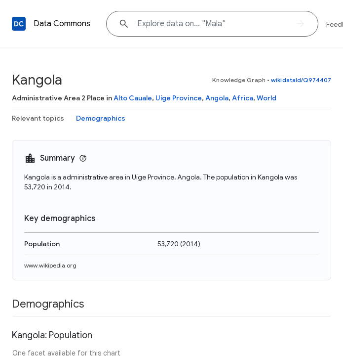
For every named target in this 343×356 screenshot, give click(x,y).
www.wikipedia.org (50, 265)
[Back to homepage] (19, 24)
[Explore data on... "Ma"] (212, 23)
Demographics (100, 118)
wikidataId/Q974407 (301, 80)
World (266, 97)
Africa (242, 97)
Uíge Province (178, 97)
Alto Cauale (133, 97)
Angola (217, 97)
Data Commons (62, 24)
